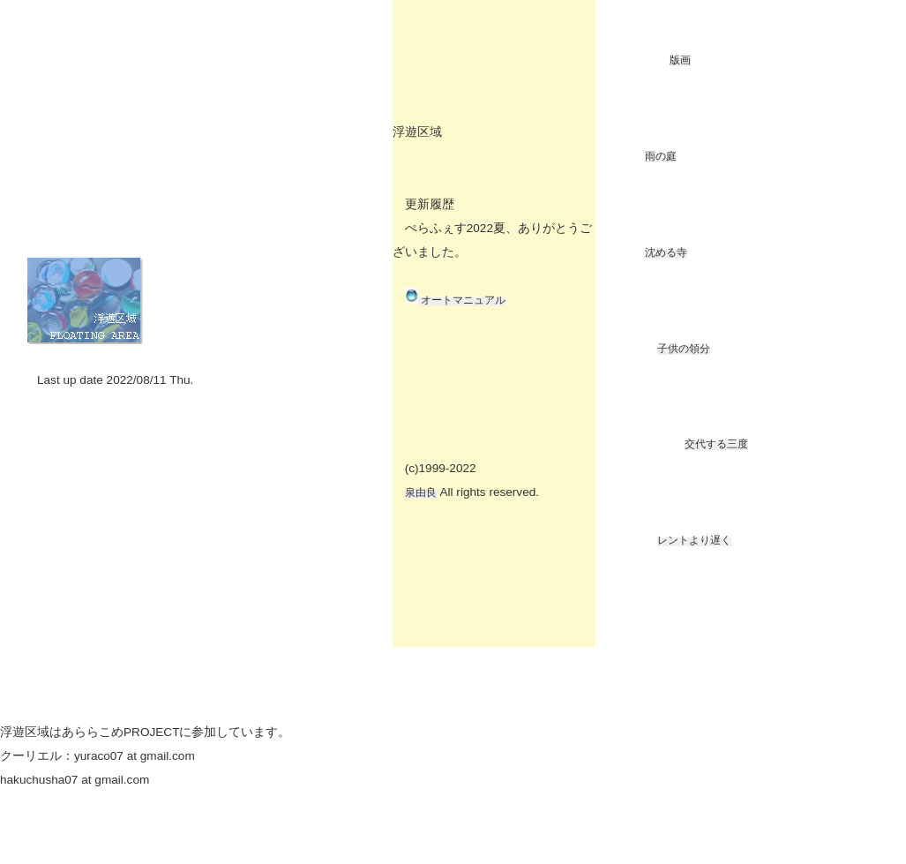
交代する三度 (716, 444)
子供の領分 (683, 348)
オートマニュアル (461, 300)
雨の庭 (661, 156)
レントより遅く (694, 540)
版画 (680, 60)
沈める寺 (666, 252)
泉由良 (421, 492)
